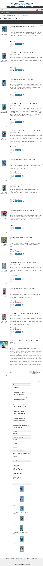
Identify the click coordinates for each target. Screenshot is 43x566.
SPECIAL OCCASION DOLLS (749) (19, 411)
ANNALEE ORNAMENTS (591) (19, 399)
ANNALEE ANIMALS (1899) (18, 401)
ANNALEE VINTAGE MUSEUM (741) (20, 397)
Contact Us (15, 464)
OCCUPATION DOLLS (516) (18, 404)
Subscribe (20, 447)
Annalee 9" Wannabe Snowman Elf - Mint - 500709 (22, 79)
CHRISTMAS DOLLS (10, 15)
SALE (39, 6)
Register (23, 4)
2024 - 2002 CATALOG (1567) (18, 394)
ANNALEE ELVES (16, 15)
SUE (10, 6)
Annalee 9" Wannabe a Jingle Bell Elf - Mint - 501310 (23, 185)
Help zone (15, 462)
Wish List (28, 4)
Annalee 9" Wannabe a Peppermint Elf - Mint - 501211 (23, 159)
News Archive (15, 447)
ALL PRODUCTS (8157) (17, 427)
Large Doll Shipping (16, 468)
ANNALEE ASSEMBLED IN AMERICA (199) (21, 425)
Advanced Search (16, 9)
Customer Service (16, 465)
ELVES (32, 6)
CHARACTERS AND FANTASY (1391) (20, 408)
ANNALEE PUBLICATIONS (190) (19, 418)
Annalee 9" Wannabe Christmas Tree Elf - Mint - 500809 (23, 103)
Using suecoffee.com (16, 478)
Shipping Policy (16, 466)
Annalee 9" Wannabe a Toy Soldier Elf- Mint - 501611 (23, 288)
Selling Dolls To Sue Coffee (17, 469)
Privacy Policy (15, 474)
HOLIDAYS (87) (16, 387)
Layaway (14, 470)
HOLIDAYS (4, 15)
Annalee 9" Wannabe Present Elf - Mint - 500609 (21, 52)
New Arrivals (15, 433)
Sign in (19, 4)
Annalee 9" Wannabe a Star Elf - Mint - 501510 (21, 237)
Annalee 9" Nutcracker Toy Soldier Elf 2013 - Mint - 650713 (24, 313)
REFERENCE (17, 6)
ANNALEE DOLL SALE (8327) (18, 392)
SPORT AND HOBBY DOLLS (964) (19, 406)
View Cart (15, 4)
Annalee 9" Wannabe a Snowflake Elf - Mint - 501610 (23, 262)
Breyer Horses (15, 476)
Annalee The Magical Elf (17, 477)
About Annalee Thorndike (17, 473)
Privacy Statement (16, 472)
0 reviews (18, 27)
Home (1, 15)
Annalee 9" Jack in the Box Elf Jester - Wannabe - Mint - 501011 (25, 131)
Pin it (6, 48)
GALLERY (24, 6)
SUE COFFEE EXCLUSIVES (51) (19, 420)
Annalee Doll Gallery (16, 480)
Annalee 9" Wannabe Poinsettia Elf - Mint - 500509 (22, 26)
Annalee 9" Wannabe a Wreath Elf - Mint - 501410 (22, 210)
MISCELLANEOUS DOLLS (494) (19, 413)
